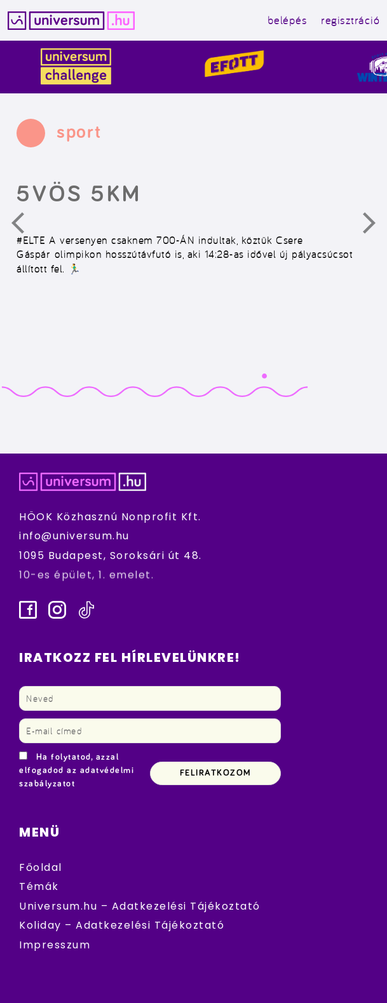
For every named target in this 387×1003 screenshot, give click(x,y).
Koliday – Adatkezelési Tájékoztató (121, 925)
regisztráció (350, 20)
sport (79, 132)
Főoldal (40, 867)
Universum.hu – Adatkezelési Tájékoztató (140, 906)
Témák (39, 886)
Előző (25, 226)
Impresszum (54, 945)
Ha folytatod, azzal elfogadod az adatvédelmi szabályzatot (76, 770)
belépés (288, 20)
